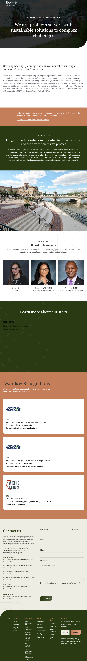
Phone (42, 550)
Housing (52, 634)
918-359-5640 (7, 598)
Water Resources (53, 638)
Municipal (40, 628)
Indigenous (40, 621)
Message (43, 560)
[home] (13, 3)
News (15, 631)
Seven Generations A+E (28, 623)
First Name (44, 529)
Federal (39, 624)
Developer (40, 634)
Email (42, 540)
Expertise (16, 624)
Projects (15, 628)
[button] (80, 3)
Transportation (41, 631)
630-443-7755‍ (7, 588)
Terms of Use (76, 583)
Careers (15, 634)
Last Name (74, 529)
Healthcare (53, 626)
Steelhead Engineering (28, 633)
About (15, 621)
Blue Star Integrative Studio (28, 638)
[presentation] (54, 589)
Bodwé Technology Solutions (28, 651)
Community (40, 637)
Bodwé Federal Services (27, 645)
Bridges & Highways (53, 630)
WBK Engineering (28, 628)
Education (53, 623)
